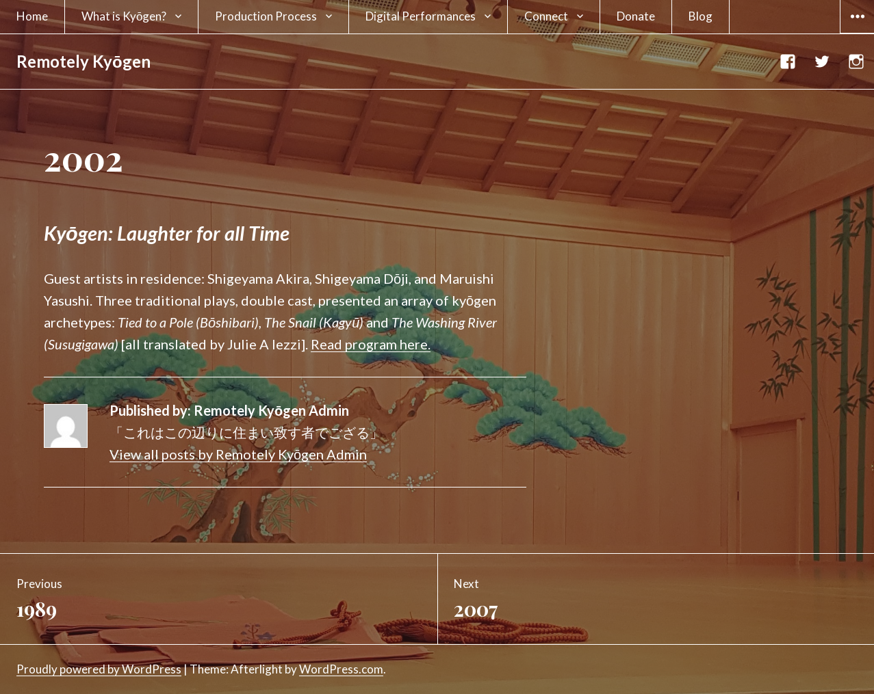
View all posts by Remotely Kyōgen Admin (238, 454)
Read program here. (370, 344)
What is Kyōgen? (123, 16)
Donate (636, 16)
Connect (546, 16)
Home (32, 16)
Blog (700, 16)
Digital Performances (420, 16)
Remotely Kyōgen (83, 61)
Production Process (266, 16)
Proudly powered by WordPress (98, 669)
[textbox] (285, 233)
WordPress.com (341, 669)
